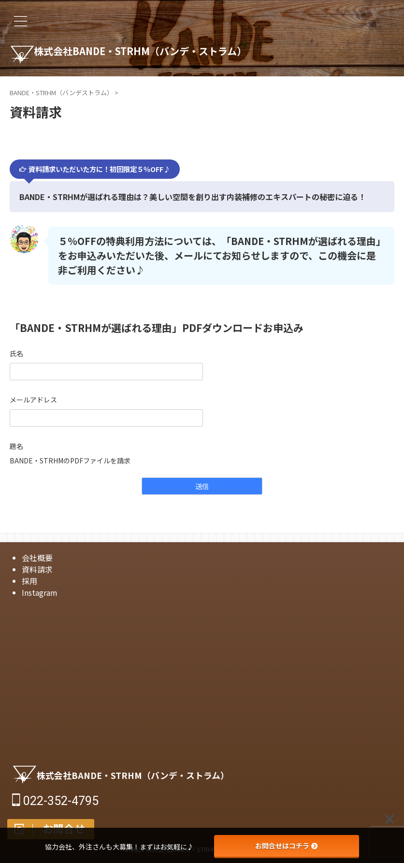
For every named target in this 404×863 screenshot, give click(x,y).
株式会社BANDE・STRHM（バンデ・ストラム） (161, 52)
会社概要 (37, 557)
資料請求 (37, 569)
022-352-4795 (55, 801)
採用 (29, 581)
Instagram (40, 592)
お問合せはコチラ (286, 845)
